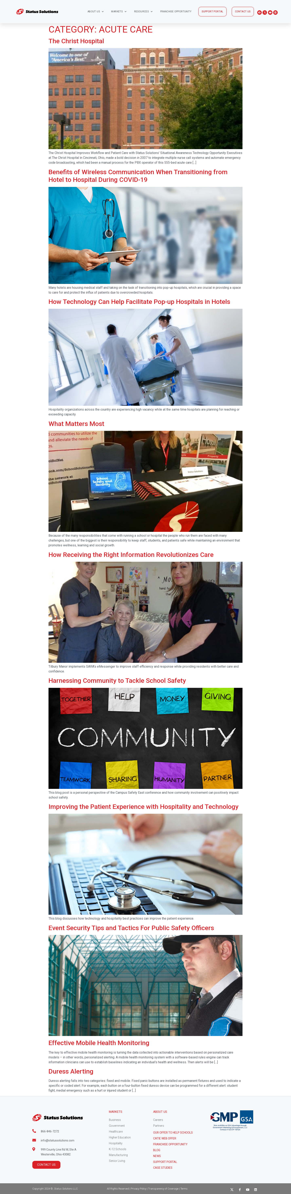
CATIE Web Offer (164, 1138)
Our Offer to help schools (173, 1132)
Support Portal (165, 1161)
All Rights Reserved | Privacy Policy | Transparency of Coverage (142, 1188)
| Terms (183, 1188)
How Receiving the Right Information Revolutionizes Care (131, 555)
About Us (96, 11)
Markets (119, 11)
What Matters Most (76, 424)
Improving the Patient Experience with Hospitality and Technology (143, 806)
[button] (212, 11)
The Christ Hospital (76, 41)
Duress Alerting (70, 1071)
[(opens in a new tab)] (145, 283)
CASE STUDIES (162, 1167)
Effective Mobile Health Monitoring (98, 1043)
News (157, 1156)
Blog (156, 1150)
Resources (143, 11)
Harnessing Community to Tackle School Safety (117, 680)
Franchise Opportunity (175, 11)
